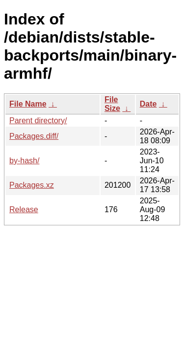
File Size (112, 103)
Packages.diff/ (33, 136)
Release (23, 209)
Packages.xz (31, 185)
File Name (28, 104)
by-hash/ (24, 160)
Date (148, 104)
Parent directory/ (38, 120)
